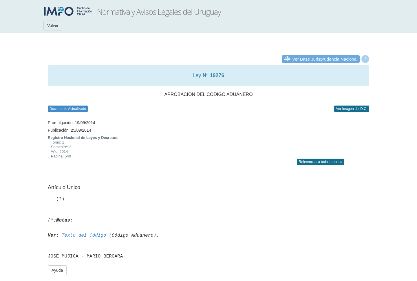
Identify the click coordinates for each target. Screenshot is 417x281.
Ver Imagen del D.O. (351, 109)
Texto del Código (84, 235)
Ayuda (57, 270)
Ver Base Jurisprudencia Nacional (324, 59)
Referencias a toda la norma (320, 162)
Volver (52, 25)
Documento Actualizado (68, 109)
